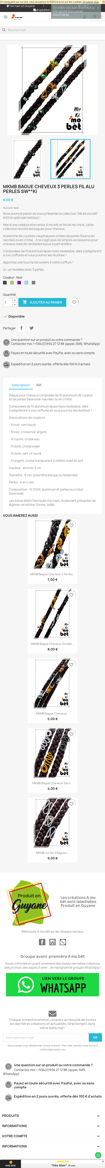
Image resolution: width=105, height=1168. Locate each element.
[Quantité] (8, 302)
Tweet (32, 328)
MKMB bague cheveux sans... (52, 783)
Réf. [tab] (39, 385)
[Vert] (12, 283)
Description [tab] (21, 385)
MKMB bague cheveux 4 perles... (52, 574)
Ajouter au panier (42, 302)
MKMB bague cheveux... (52, 713)
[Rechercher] (52, 30)
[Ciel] (27, 283)
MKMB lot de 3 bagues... (52, 853)
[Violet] (20, 283)
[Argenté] (34, 283)
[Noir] (5, 283)
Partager (21, 328)
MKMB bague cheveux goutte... (52, 644)
